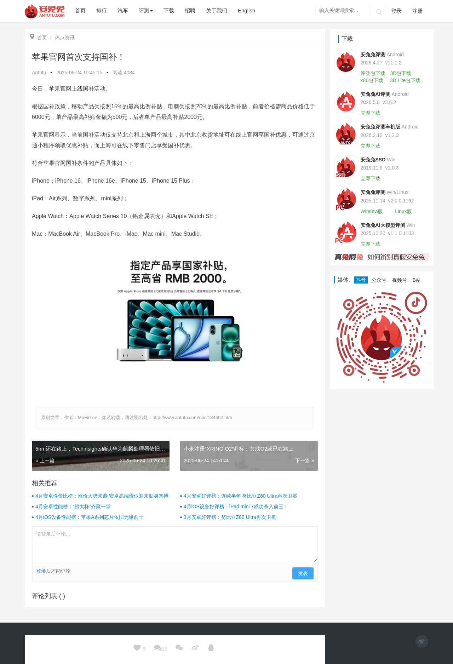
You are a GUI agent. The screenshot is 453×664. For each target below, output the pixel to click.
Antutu (39, 72)
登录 (396, 11)
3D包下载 (400, 73)
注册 (417, 11)
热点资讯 (65, 37)
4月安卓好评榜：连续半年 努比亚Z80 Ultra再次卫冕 (240, 496)
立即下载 (370, 113)
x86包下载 (372, 80)
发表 (303, 573)
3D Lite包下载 (405, 80)
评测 (146, 10)
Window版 (372, 211)
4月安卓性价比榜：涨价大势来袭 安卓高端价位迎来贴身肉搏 (101, 496)
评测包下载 (373, 73)
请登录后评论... (175, 544)
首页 (38, 37)
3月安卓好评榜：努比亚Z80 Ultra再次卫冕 (230, 517)
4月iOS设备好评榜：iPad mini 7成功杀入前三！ (236, 506)
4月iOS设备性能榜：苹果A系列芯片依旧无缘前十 (89, 517)
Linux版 (403, 211)
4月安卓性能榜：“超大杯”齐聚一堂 (73, 506)
